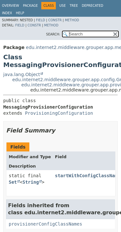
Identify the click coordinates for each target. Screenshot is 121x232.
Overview (10, 5)
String (31, 182)
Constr (55, 20)
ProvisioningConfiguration (59, 113)
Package (30, 5)
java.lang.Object (21, 74)
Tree (74, 5)
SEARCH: (53, 34)
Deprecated (92, 5)
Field (40, 20)
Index (7, 13)
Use (62, 5)
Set (13, 182)
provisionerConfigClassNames (45, 224)
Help (20, 13)
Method (72, 20)
